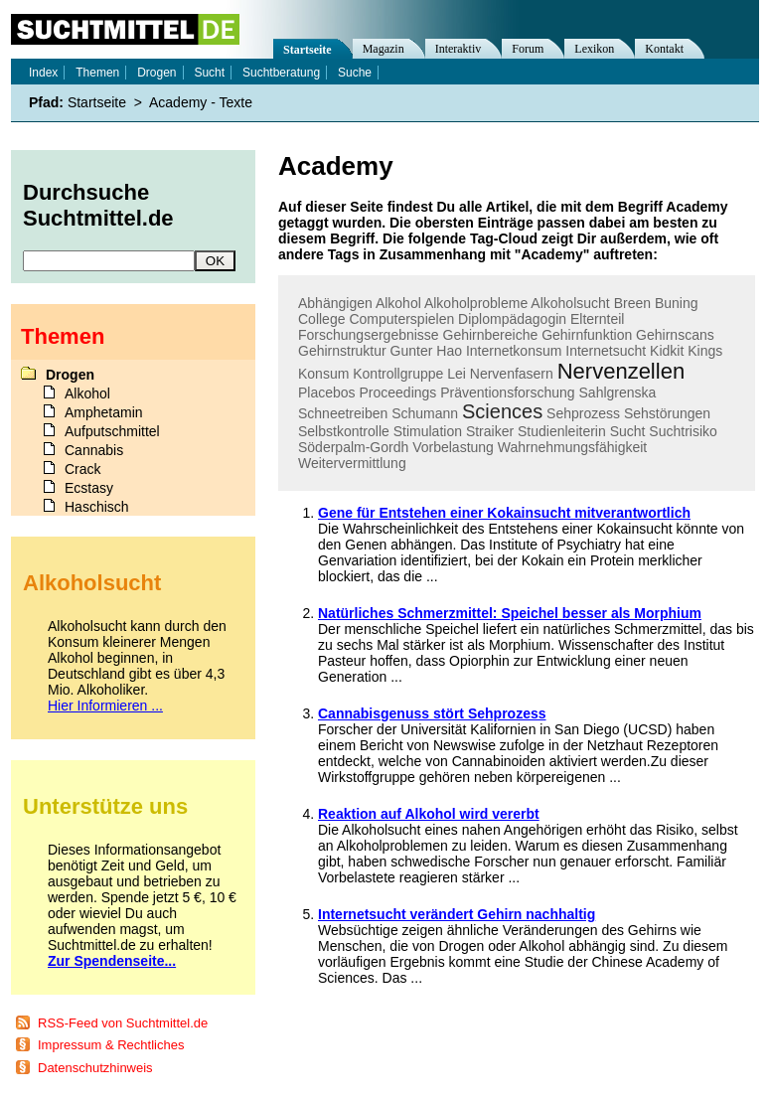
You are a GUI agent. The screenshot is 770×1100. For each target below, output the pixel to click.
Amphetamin (104, 412)
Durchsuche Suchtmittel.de (98, 205)
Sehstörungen (667, 413)
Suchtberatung (281, 72)
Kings (705, 351)
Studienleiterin (562, 431)
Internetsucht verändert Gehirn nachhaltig (456, 914)
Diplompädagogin (512, 319)
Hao (449, 351)
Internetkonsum (514, 351)
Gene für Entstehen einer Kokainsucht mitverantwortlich (504, 513)
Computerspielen (401, 319)
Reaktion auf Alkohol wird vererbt (428, 814)
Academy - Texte (200, 102)
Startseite (307, 50)
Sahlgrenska (618, 392)
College (321, 319)
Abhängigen (335, 303)
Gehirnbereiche (491, 335)
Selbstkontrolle (343, 431)
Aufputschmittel (112, 431)
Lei (456, 374)
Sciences (502, 411)
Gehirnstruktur (342, 351)
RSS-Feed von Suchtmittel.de (123, 1023)
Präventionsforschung (507, 392)
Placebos (327, 392)
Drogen (156, 72)
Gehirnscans (675, 335)
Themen (97, 72)
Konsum (323, 374)
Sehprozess (583, 413)
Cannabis (94, 450)
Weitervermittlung (352, 463)
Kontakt (664, 49)
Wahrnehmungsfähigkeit (572, 447)
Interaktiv (458, 49)
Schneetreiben (342, 413)
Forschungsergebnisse (368, 335)
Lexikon (594, 49)
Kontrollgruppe (398, 374)
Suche (355, 72)
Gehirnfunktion (586, 335)
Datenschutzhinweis (95, 1067)
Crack (83, 469)
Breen (632, 303)
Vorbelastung (453, 447)
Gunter (411, 351)
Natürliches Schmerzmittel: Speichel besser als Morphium (509, 613)
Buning (676, 303)
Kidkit (667, 351)
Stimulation (427, 431)
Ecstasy (89, 488)
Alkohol (398, 303)
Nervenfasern (511, 374)
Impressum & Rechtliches (111, 1044)
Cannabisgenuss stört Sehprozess (432, 713)
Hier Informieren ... (105, 705)
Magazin (383, 49)
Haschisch (97, 507)
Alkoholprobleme (476, 303)
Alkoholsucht (570, 303)
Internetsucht (605, 351)
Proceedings (397, 392)
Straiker (490, 431)
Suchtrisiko (682, 431)
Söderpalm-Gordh (353, 447)
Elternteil (597, 319)
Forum (527, 49)
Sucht (628, 431)
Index (43, 72)
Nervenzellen (621, 371)
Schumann (424, 413)
